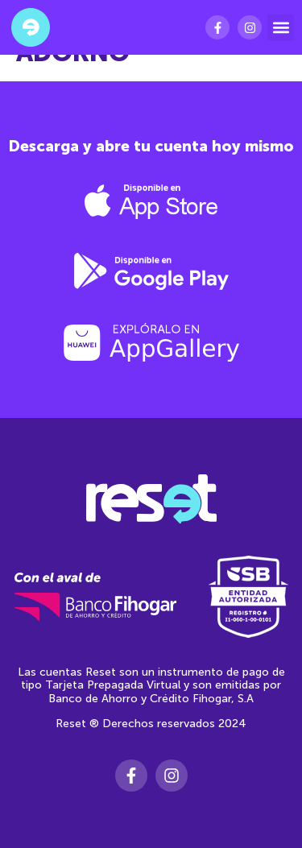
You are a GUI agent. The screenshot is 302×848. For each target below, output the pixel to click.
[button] (280, 27)
